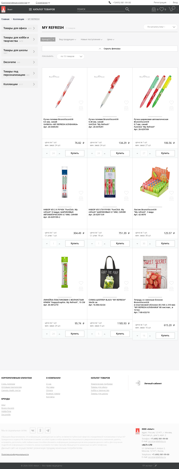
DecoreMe (6, 414)
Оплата (49, 390)
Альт (3, 404)
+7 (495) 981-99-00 (159, 438)
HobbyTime (6, 411)
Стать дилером (8, 384)
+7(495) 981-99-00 (122, 3)
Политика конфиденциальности (15, 454)
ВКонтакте (33, 430)
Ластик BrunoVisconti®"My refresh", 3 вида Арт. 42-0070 (145, 212)
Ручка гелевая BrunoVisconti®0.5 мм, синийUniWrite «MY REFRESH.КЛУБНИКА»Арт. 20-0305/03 (60, 123)
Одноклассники (40, 430)
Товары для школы (99, 393)
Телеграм (48, 430)
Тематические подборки (102, 384)
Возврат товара (53, 393)
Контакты (50, 396)
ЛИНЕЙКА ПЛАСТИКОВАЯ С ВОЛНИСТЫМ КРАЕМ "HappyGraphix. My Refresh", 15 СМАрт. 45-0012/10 (64, 302)
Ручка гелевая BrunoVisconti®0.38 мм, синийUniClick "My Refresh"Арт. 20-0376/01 (104, 123)
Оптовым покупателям (11, 387)
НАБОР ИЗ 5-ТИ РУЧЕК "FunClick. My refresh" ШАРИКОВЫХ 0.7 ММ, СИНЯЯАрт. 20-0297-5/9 (107, 212)
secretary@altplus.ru (157, 441)
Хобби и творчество (100, 390)
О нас (48, 384)
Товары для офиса (99, 387)
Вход (175, 2)
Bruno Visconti (7, 408)
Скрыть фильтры (112, 48)
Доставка (50, 387)
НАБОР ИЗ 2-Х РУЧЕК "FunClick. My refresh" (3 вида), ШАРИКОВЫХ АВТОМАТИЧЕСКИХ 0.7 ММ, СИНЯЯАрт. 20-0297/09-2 (60, 213)
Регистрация (160, 2)
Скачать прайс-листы (11, 390)
